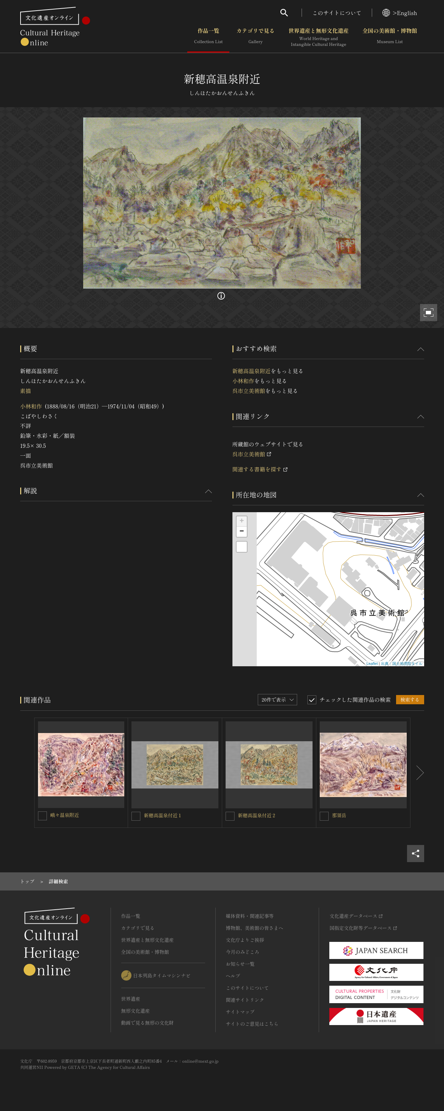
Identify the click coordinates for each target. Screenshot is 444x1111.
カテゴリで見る (255, 37)
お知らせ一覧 (240, 963)
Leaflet (372, 663)
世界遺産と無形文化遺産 (318, 37)
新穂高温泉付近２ (257, 815)
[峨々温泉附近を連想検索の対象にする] (42, 815)
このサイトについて (336, 13)
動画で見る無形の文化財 (147, 1022)
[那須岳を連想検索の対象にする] (324, 816)
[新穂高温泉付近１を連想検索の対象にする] (135, 816)
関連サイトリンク (245, 999)
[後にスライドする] (417, 773)
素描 (25, 391)
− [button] (241, 532)
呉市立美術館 (248, 391)
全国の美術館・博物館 (389, 37)
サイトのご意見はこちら (252, 1023)
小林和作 (31, 406)
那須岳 (339, 815)
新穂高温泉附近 (251, 371)
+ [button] (241, 521)
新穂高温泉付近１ (163, 815)
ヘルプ (233, 975)
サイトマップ (240, 1011)
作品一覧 (208, 37)
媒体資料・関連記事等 (250, 915)
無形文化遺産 (135, 1010)
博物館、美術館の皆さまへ (254, 927)
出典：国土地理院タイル (401, 663)
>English (399, 13)
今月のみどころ (242, 951)
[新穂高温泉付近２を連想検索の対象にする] (230, 816)
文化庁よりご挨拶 (245, 939)
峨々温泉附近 (64, 814)
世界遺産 (130, 998)
